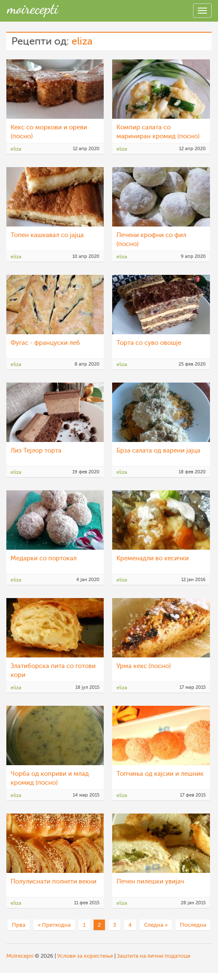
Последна (193, 925)
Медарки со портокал (44, 558)
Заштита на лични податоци (153, 956)
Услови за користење (85, 956)
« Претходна (54, 925)
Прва (18, 925)
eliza (82, 41)
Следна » (156, 925)
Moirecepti (19, 956)
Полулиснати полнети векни (54, 881)
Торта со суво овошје (148, 343)
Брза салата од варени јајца (158, 450)
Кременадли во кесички (152, 558)
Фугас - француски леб (45, 343)
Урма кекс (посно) (143, 666)
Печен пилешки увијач (150, 881)
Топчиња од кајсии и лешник (160, 773)
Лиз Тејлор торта (36, 450)
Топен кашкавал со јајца (47, 235)
